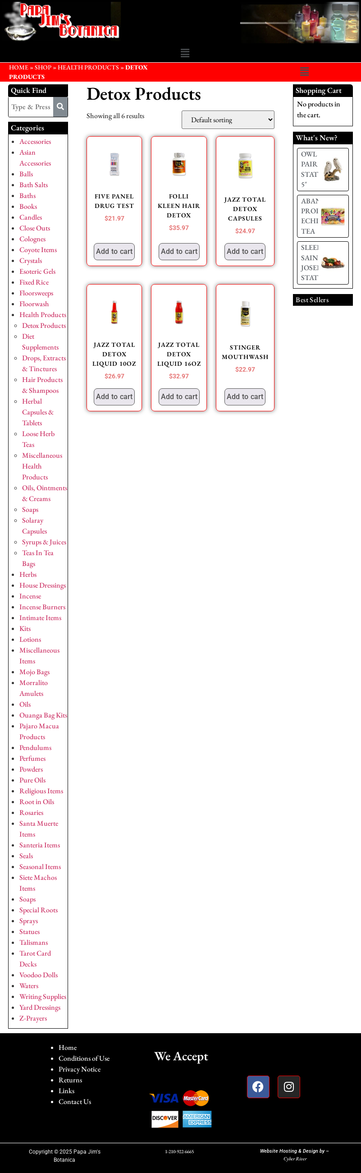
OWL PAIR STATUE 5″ (314, 169)
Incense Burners (42, 607)
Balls (26, 174)
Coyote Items (38, 249)
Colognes (32, 239)
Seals (26, 855)
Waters (28, 985)
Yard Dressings (39, 1007)
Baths (27, 195)
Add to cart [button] (114, 251)
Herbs (28, 574)
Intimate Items (40, 617)
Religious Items (41, 791)
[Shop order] (228, 119)
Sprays (28, 920)
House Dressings (42, 585)
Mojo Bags (34, 671)
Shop (43, 67)
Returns (70, 1080)
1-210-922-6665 (179, 1151)
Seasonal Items (40, 866)
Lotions (30, 639)
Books (28, 206)
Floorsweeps (36, 293)
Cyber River (294, 1158)
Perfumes (32, 758)
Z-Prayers (33, 1018)
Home (68, 1047)
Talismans (33, 942)
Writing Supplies (42, 996)
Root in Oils (36, 801)
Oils (25, 704)
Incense (30, 596)
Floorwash (34, 303)
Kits (25, 628)
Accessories (35, 141)
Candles (30, 217)
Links (66, 1090)
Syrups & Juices (44, 542)
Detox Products (44, 325)
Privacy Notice (80, 1069)
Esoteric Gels (37, 271)
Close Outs (34, 228)
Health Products (88, 67)
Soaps (30, 509)
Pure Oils (32, 780)
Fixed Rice (34, 282)
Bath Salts (33, 184)
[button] (184, 53)
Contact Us (75, 1101)
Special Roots (38, 910)
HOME (18, 67)
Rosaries (31, 812)
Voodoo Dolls (38, 975)
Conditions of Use (84, 1058)
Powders (31, 769)
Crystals (30, 260)
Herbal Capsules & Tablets (38, 412)
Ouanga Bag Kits (43, 715)
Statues (29, 931)
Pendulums (35, 747)
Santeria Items (39, 845)
